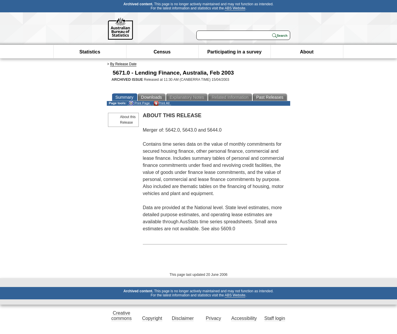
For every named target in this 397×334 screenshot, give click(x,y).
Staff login (274, 318)
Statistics (89, 51)
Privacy (213, 318)
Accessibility (244, 318)
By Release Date (123, 64)
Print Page (139, 103)
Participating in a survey (234, 51)
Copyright (152, 318)
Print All (162, 103)
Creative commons (121, 315)
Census (162, 51)
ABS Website (235, 8)
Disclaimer (183, 318)
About (306, 51)
